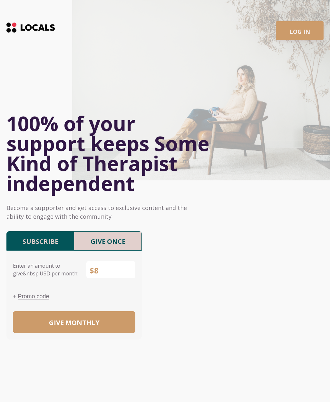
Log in (299, 31)
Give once (108, 241)
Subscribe (40, 241)
